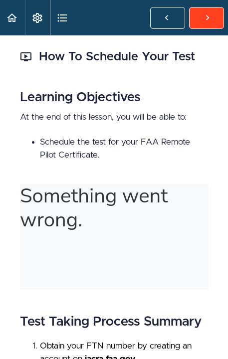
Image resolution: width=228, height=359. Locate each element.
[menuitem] (37, 17)
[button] (12, 17)
